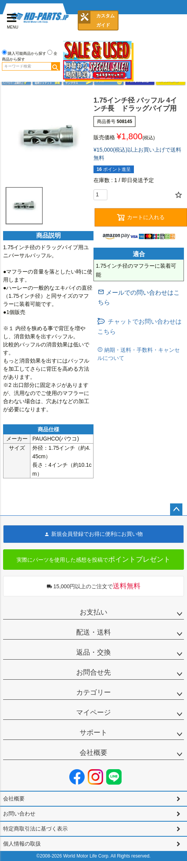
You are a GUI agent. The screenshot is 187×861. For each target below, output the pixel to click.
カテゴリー (93, 692)
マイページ (93, 712)
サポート (93, 732)
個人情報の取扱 (22, 844)
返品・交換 (93, 652)
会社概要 (93, 752)
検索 (55, 66)
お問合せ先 (93, 672)
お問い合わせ (19, 813)
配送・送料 (93, 632)
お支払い (93, 612)
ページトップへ (176, 509)
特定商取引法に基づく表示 (35, 829)
